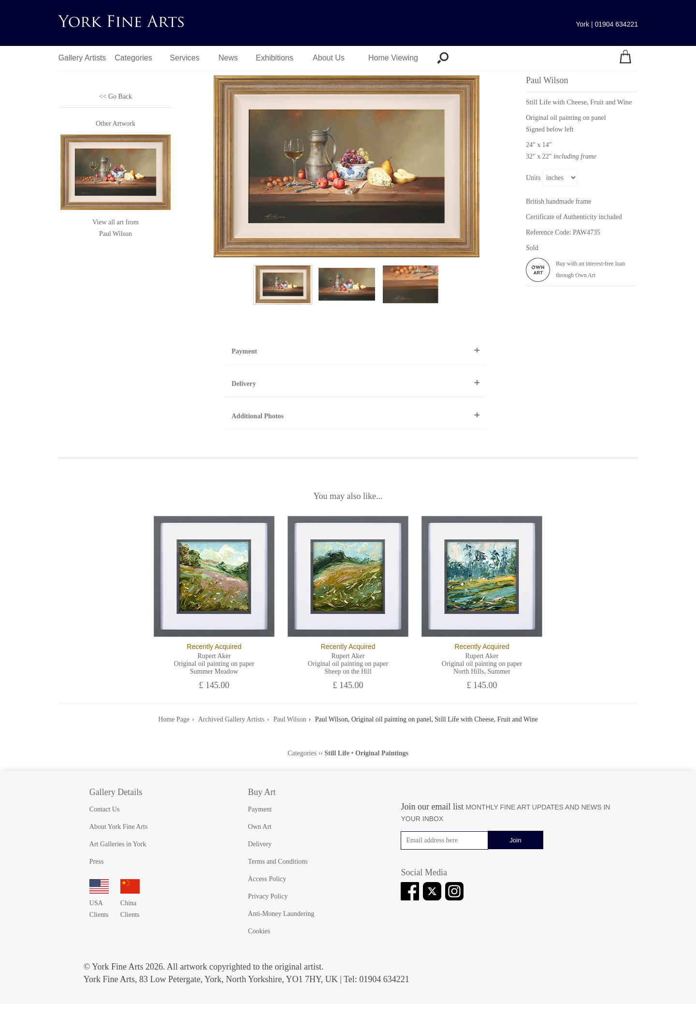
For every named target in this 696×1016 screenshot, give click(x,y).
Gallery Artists (82, 58)
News (228, 58)
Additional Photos (258, 416)
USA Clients (99, 903)
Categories (133, 58)
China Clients (130, 903)
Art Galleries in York (117, 844)
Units (533, 177)
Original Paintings (381, 753)
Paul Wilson (115, 233)
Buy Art (262, 792)
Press (96, 861)
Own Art (260, 826)
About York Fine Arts (118, 826)
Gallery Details (115, 792)
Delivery (244, 383)
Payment (244, 351)
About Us (329, 58)
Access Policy (267, 879)
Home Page (173, 719)
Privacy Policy (268, 896)
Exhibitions (274, 58)
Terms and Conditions (277, 861)
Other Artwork (115, 123)
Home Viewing (393, 58)
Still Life (336, 753)
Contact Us (104, 809)
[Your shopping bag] (625, 58)
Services (184, 58)
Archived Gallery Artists (231, 719)
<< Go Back (115, 96)
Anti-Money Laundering (281, 913)
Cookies (259, 931)
